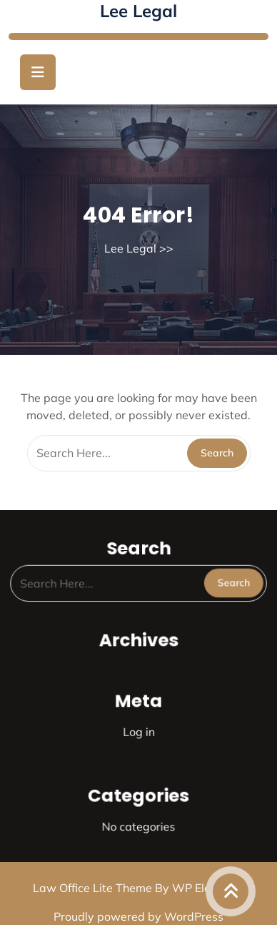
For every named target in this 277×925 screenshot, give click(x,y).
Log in (138, 729)
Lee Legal (138, 10)
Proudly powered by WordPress (138, 916)
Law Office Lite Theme (94, 888)
